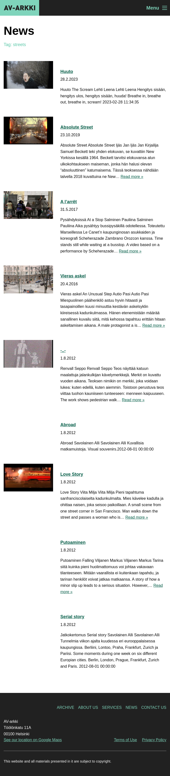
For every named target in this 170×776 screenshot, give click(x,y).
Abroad (68, 424)
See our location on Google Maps (33, 740)
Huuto (66, 71)
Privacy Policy (154, 740)
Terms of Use (125, 740)
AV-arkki (19, 8)
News (131, 707)
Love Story (71, 474)
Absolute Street (76, 127)
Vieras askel (73, 276)
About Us (88, 707)
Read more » (132, 177)
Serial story (72, 616)
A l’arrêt (68, 201)
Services (112, 707)
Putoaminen (73, 542)
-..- (63, 350)
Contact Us (153, 707)
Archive (65, 707)
